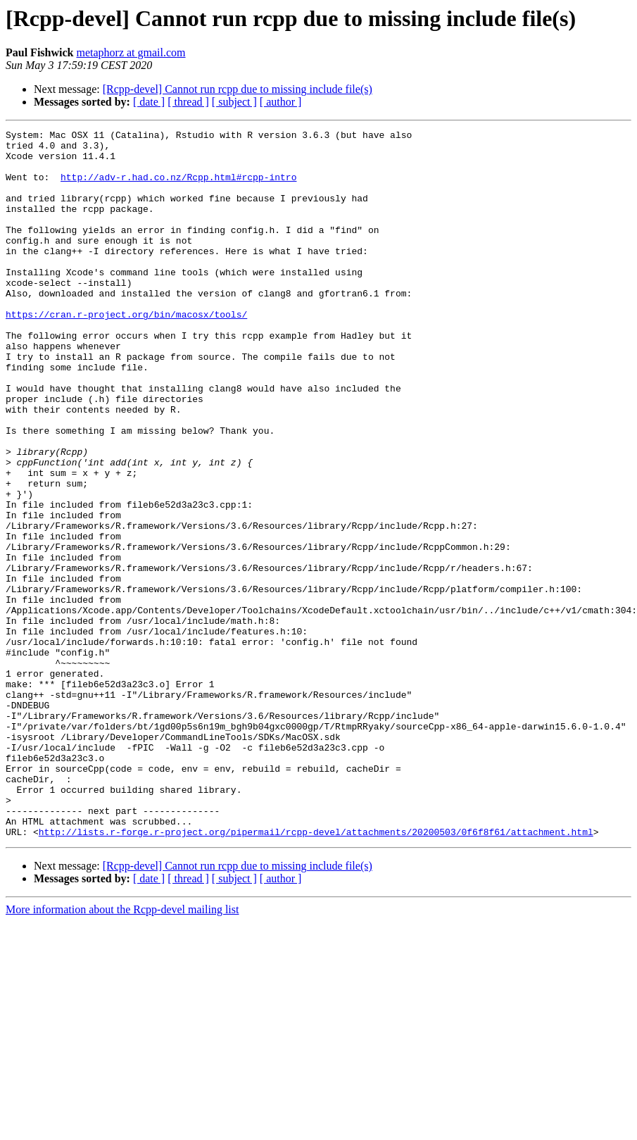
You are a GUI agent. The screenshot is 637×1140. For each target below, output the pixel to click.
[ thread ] (188, 102)
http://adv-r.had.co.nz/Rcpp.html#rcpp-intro (178, 187)
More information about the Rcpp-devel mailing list (122, 1051)
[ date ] (149, 102)
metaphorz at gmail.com (130, 52)
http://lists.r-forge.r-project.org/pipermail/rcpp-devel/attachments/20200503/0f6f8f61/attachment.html (316, 973)
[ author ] (281, 102)
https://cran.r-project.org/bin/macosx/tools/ (126, 352)
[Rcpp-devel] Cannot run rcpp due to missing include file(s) (237, 89)
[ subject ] (234, 102)
